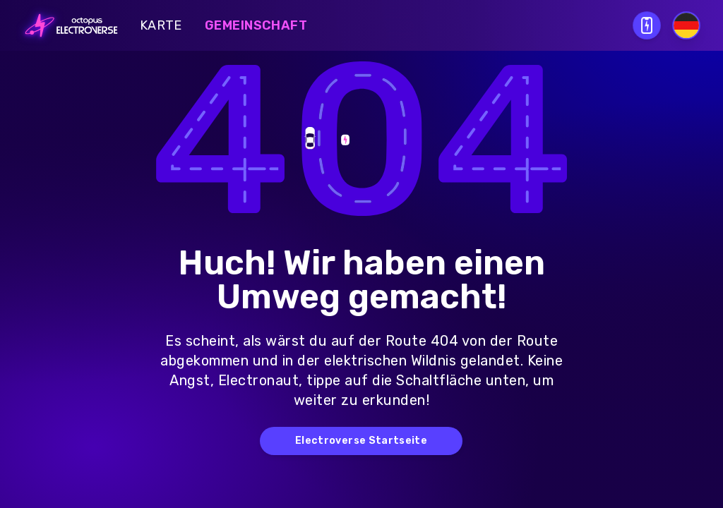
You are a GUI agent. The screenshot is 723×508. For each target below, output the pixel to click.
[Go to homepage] (67, 25)
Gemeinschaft (256, 25)
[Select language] (686, 25)
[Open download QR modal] (647, 25)
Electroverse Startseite (361, 441)
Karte (161, 25)
